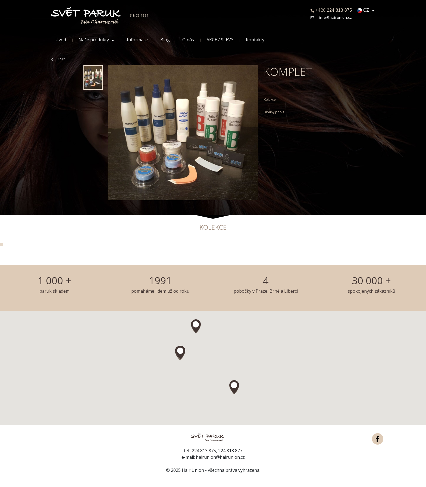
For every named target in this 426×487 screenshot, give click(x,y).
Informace (137, 40)
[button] (180, 353)
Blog (165, 40)
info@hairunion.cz (335, 17)
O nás (188, 40)
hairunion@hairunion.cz (220, 457)
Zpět (58, 59)
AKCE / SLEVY (219, 40)
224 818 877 (230, 451)
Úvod (60, 40)
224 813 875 (204, 451)
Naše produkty (94, 40)
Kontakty (255, 40)
